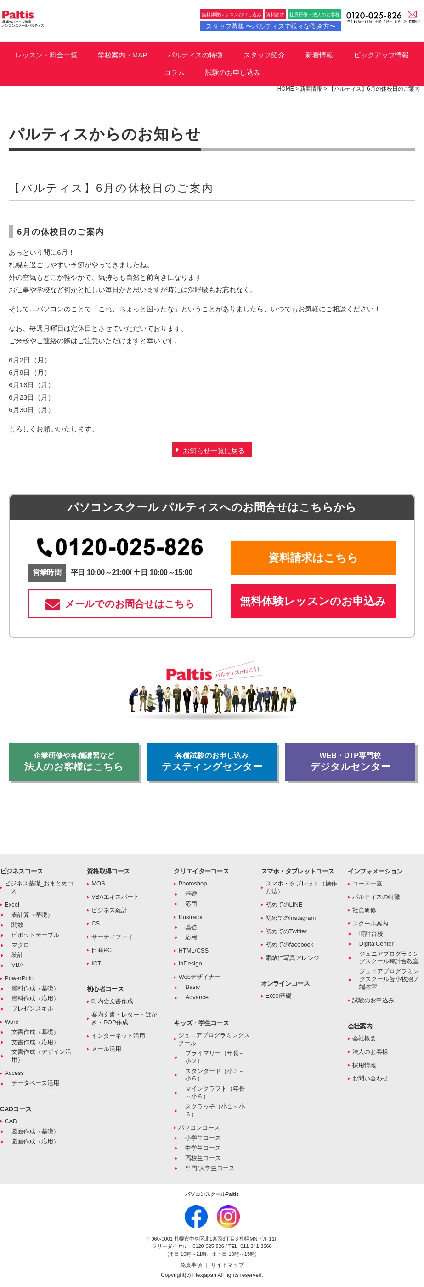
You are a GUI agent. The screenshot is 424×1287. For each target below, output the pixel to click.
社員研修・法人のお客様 (314, 14)
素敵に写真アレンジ (292, 957)
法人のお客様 (370, 1051)
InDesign (190, 963)
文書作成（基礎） (35, 1031)
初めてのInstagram (291, 917)
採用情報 (364, 1065)
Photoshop (192, 883)
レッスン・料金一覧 (46, 55)
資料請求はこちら (313, 558)
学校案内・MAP (122, 55)
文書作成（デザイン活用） (41, 1055)
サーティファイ (112, 936)
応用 (191, 903)
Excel (12, 904)
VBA (17, 964)
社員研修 (364, 910)
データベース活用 (35, 1083)
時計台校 (371, 933)
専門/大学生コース (210, 1168)
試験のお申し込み (232, 72)
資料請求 (275, 14)
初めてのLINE (284, 904)
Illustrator (190, 917)
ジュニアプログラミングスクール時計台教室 (389, 957)
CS (95, 923)
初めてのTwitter (286, 931)
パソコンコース (199, 1127)
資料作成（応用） (35, 998)
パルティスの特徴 (195, 55)
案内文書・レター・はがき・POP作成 (124, 1018)
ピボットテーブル (35, 934)
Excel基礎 (279, 995)
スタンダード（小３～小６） (215, 1075)
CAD (11, 1121)
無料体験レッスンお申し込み (231, 14)
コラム (174, 72)
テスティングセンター (212, 762)
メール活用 (106, 1049)
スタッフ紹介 (264, 55)
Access (14, 1072)
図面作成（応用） (35, 1141)
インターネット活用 (118, 1035)
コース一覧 (367, 883)
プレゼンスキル (32, 1008)
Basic (192, 986)
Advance (197, 997)
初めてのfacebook (290, 944)
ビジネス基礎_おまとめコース (39, 887)
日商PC (101, 950)
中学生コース (203, 1147)
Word (12, 1021)
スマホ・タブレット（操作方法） (301, 887)
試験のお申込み (373, 1000)
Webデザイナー (199, 976)
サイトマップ (227, 1265)
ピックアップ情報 (381, 55)
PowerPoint (20, 978)
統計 (17, 954)
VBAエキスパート (115, 896)
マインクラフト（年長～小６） (215, 1092)
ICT (96, 963)
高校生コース (203, 1158)
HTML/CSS (193, 950)
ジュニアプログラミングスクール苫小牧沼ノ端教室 (389, 979)
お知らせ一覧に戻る (214, 450)
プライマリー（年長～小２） (215, 1057)
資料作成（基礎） (35, 988)
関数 (17, 924)
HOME (285, 89)
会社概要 (364, 1038)
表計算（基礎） (32, 914)
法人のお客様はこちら (73, 762)
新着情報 (319, 55)
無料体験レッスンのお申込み (313, 601)
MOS (98, 883)
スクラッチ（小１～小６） (215, 1110)
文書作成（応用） (35, 1042)
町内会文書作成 (112, 1001)
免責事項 (192, 1265)
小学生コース (203, 1137)
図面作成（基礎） (35, 1131)
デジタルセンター (350, 762)
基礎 (191, 893)
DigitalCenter (376, 943)
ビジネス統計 (109, 910)
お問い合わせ (370, 1078)
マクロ (20, 945)
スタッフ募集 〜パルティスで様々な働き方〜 (271, 26)
